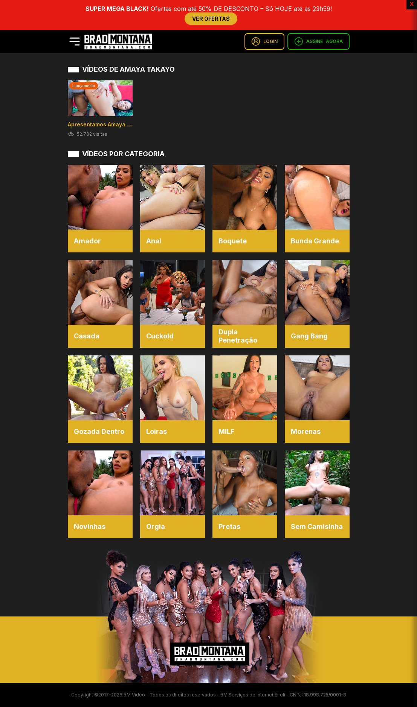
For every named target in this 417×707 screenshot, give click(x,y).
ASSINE (318, 41)
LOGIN (264, 41)
